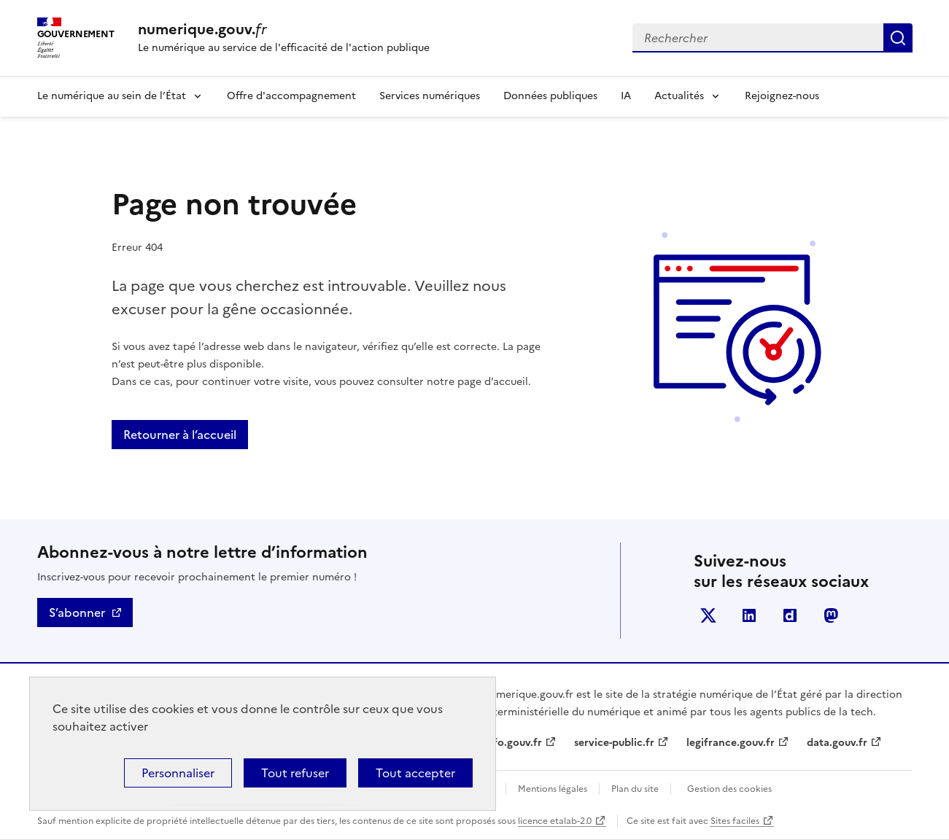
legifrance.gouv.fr (730, 742)
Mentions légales (552, 789)
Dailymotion (790, 615)
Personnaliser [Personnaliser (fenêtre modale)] (178, 773)
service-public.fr (614, 742)
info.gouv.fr (513, 742)
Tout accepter (415, 773)
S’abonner (77, 612)
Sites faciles (734, 821)
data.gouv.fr (837, 742)
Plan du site (635, 789)
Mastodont (830, 615)
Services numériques (429, 96)
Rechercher (898, 37)
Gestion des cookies (729, 789)
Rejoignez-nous (782, 96)
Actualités (679, 96)
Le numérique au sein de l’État (111, 96)
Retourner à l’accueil (179, 434)
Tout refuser (295, 773)
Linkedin (749, 615)
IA (626, 96)
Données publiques (550, 96)
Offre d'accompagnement (291, 96)
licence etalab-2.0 (555, 821)
